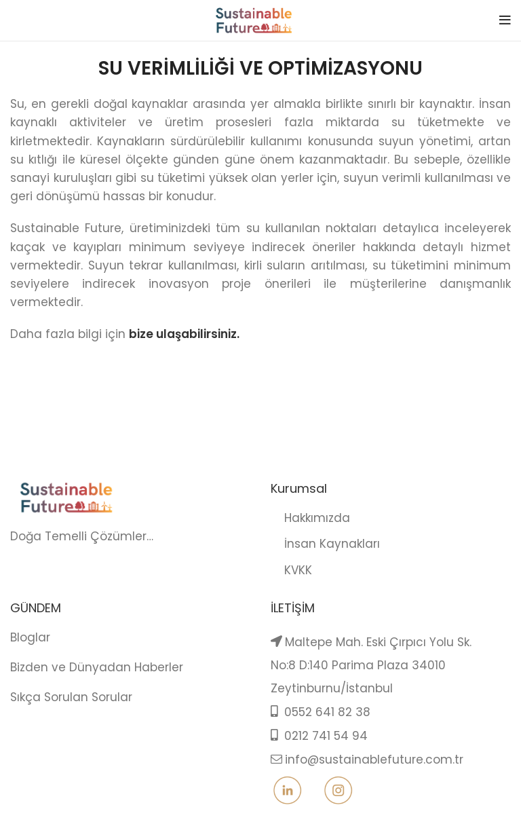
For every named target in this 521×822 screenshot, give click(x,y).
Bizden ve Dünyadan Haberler (96, 667)
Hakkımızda (310, 518)
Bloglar (30, 637)
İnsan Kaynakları (325, 544)
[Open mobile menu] (505, 20)
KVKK (291, 570)
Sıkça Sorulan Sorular (71, 697)
